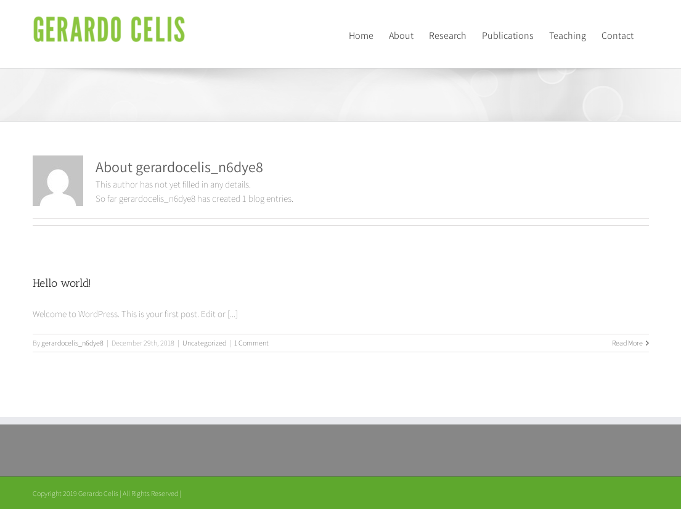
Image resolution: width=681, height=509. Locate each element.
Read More (627, 342)
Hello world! (62, 283)
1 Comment (251, 342)
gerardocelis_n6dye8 (72, 342)
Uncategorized (204, 342)
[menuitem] (361, 34)
